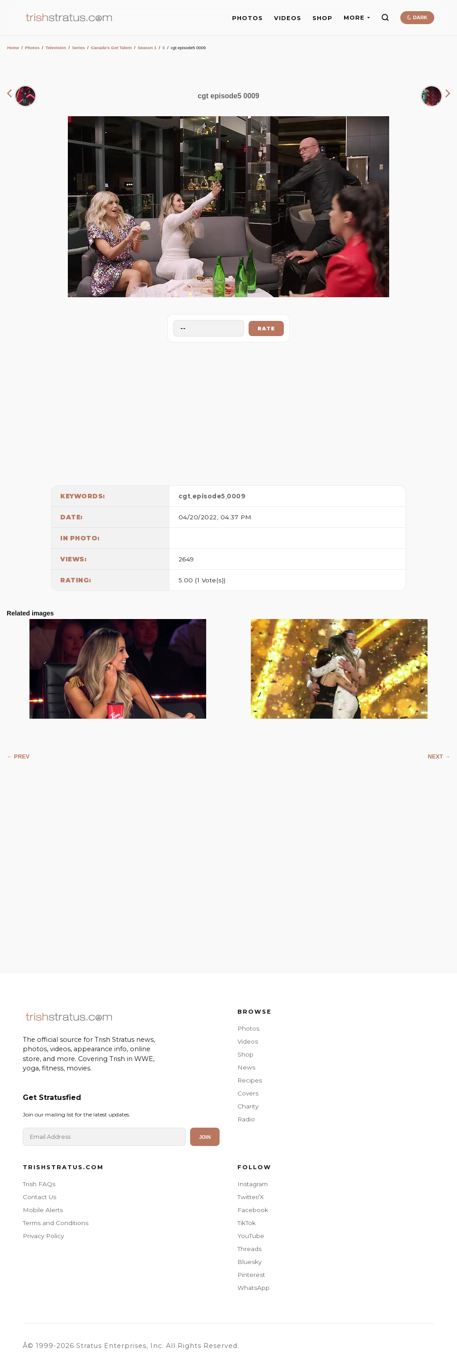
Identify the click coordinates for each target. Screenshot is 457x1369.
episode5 (208, 496)
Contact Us (39, 1197)
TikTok (246, 1222)
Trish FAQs (39, 1184)
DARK (417, 17)
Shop (245, 1054)
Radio (246, 1119)
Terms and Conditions (55, 1222)
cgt (185, 496)
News (246, 1067)
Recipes (249, 1080)
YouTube (250, 1235)
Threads (249, 1248)
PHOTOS (247, 18)
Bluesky (249, 1261)
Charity (247, 1106)
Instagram (252, 1184)
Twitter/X (250, 1197)
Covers (247, 1093)
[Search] (385, 17)
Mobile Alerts (43, 1209)
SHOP (322, 18)
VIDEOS (287, 18)
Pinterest (251, 1274)
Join (205, 1137)
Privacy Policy (43, 1235)
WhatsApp (253, 1287)
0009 (236, 496)
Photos (32, 47)
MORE (357, 17)
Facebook (252, 1209)
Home (13, 47)
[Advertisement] (228, 412)
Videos (247, 1041)
